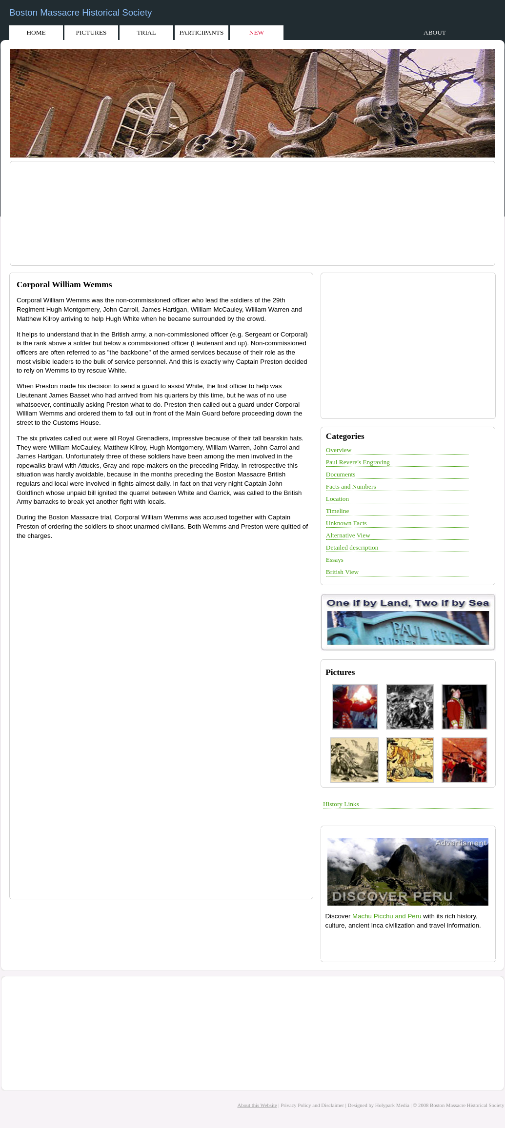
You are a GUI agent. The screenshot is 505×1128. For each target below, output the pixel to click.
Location (337, 498)
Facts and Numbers (351, 486)
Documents (341, 474)
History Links (341, 804)
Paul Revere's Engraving (358, 462)
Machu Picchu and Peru (387, 916)
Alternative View (348, 535)
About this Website (257, 1105)
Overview (339, 450)
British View (342, 571)
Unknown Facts (346, 523)
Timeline (337, 511)
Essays (334, 559)
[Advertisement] (254, 214)
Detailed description (352, 547)
